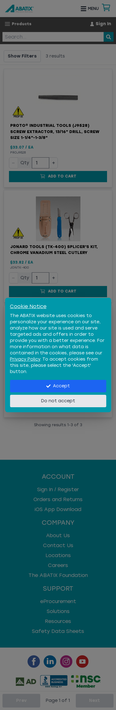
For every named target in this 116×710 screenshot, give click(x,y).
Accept (58, 386)
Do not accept (58, 400)
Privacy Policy (25, 359)
